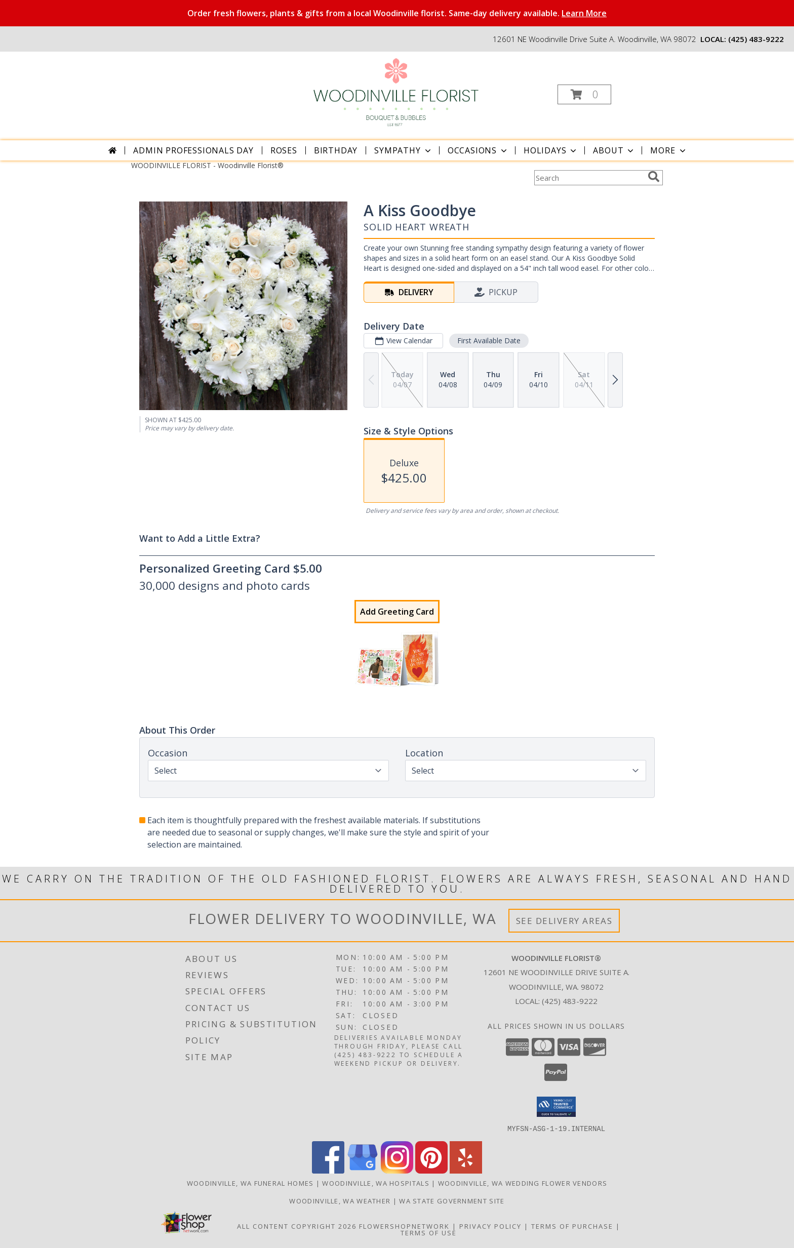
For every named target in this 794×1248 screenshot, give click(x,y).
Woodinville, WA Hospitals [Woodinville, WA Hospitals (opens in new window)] (375, 1182)
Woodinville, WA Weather (339, 1200)
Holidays (551, 150)
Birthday (336, 150)
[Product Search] (589, 178)
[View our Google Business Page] (362, 1170)
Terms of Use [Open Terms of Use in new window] (429, 1232)
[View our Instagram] (397, 1170)
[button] (584, 94)
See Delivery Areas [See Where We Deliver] (564, 921)
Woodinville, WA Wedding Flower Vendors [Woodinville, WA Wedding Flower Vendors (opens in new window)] (522, 1182)
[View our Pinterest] (431, 1170)
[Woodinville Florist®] (395, 91)
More (668, 150)
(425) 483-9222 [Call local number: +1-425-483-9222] (756, 39)
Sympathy (403, 150)
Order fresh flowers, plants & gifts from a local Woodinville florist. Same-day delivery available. (397, 13)
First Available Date (489, 340)
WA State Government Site (451, 1200)
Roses (283, 150)
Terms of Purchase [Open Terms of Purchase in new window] (572, 1225)
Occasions (478, 150)
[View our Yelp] (466, 1170)
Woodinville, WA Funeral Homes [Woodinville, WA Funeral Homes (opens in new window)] (250, 1182)
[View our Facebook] (328, 1170)
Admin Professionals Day (193, 150)
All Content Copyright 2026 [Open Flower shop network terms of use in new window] (296, 1225)
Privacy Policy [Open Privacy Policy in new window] (490, 1225)
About (614, 150)
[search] (653, 177)
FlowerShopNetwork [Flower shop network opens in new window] (404, 1225)
